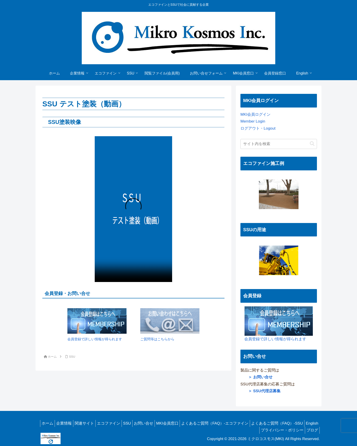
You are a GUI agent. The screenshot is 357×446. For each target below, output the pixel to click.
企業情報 (65, 423)
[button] (312, 143)
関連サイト (87, 423)
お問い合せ (152, 423)
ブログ (311, 430)
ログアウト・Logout (257, 128)
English (247, 430)
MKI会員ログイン (255, 114)
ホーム (47, 423)
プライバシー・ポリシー (279, 430)
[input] (278, 144)
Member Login (252, 121)
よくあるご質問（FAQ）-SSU (291, 423)
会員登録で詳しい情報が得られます (276, 323)
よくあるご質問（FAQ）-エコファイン (227, 423)
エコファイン (113, 423)
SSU (134, 423)
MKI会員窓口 (178, 423)
